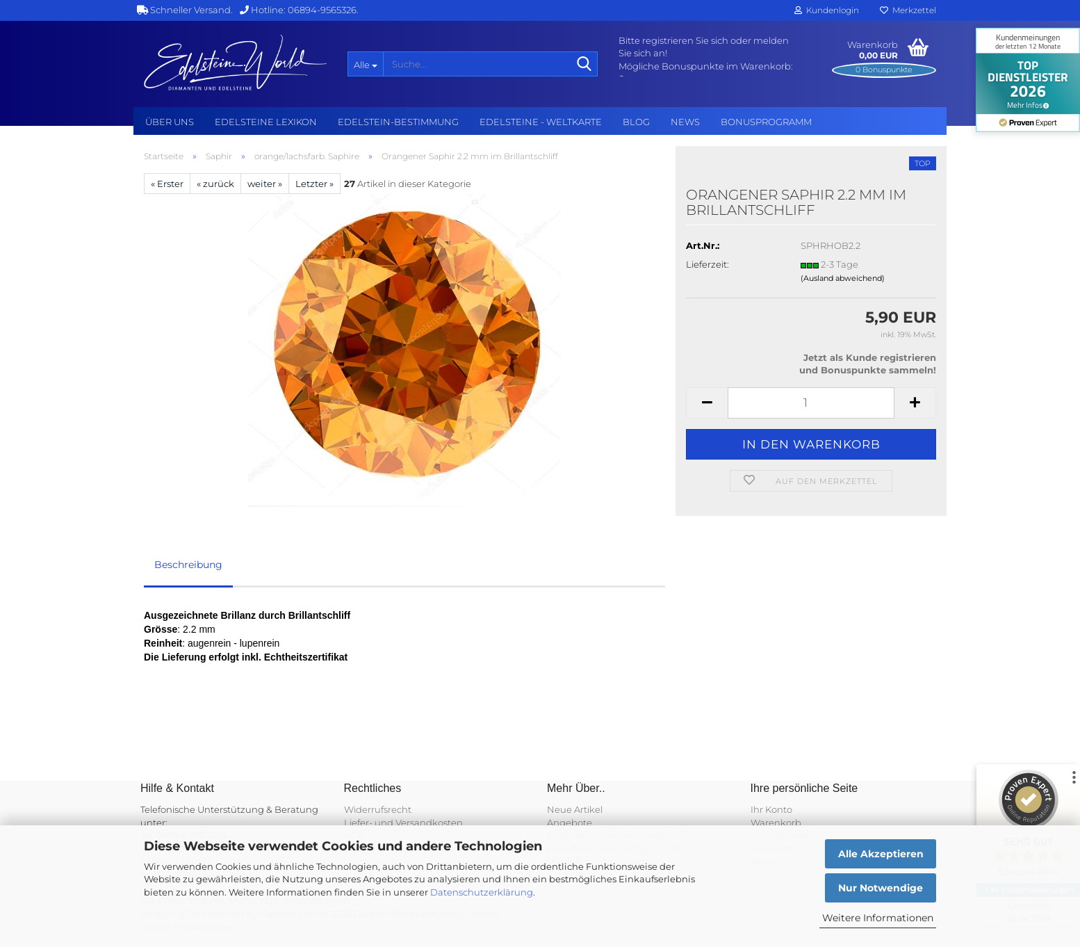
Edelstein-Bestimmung (398, 121)
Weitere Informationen (877, 918)
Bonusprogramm (766, 121)
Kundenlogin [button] (826, 10)
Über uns (169, 121)
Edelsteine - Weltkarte (541, 121)
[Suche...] (365, 63)
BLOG (636, 121)
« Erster (167, 183)
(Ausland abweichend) (843, 278)
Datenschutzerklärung (481, 892)
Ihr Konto (771, 809)
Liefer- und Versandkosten (403, 822)
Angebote (569, 822)
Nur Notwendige (880, 888)
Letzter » (314, 183)
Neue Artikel (575, 809)
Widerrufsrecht (377, 809)
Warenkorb (776, 822)
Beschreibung (188, 564)
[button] (707, 403)
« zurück (215, 183)
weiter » (264, 183)
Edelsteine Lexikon (266, 121)
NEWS (685, 121)
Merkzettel (908, 10)
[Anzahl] (811, 403)
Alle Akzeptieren (881, 854)
